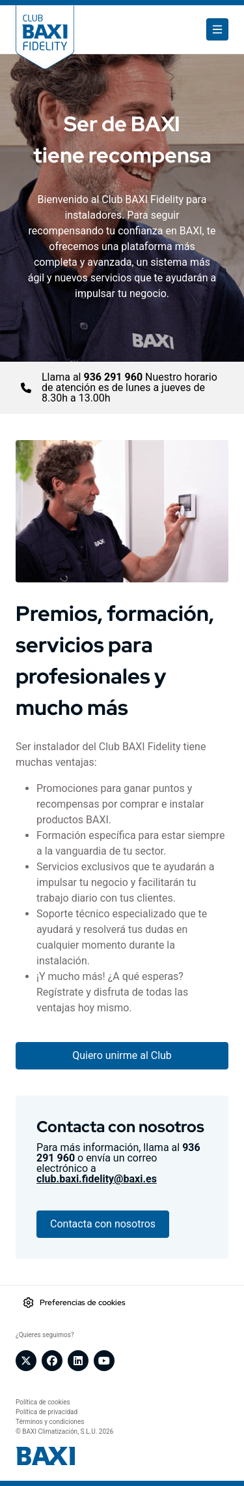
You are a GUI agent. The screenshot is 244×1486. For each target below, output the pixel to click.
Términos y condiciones (50, 1421)
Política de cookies (43, 1402)
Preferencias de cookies (83, 1302)
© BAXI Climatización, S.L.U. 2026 (64, 1431)
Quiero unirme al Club (122, 1055)
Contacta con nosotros (103, 1224)
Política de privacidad (46, 1411)
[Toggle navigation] (217, 29)
